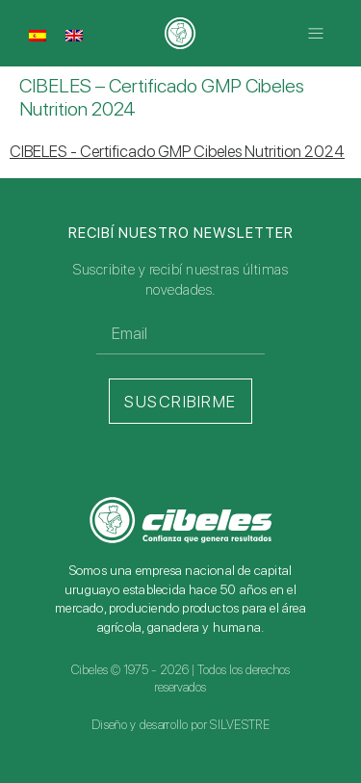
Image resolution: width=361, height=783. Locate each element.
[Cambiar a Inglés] (74, 34)
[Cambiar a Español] (37, 34)
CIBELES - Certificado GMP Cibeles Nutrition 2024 (177, 151)
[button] (315, 33)
